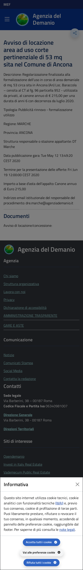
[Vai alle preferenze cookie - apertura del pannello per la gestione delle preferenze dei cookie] (41, 552)
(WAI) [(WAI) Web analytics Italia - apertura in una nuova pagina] (59, 503)
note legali (67, 529)
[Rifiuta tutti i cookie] (41, 562)
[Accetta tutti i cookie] (41, 542)
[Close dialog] (77, 484)
